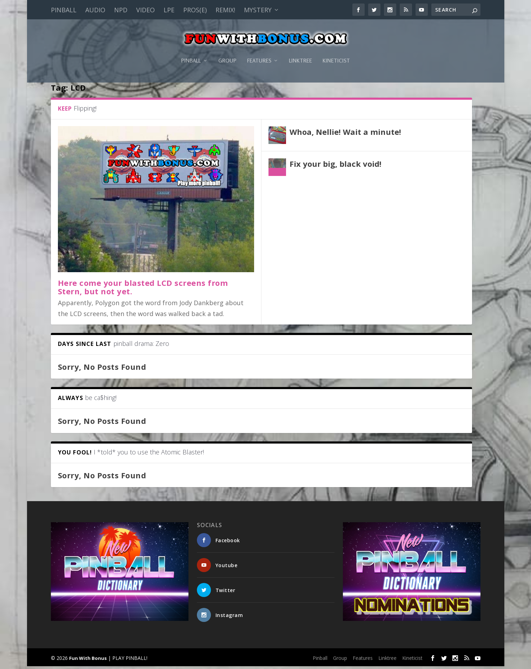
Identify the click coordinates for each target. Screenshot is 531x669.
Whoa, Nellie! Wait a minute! (345, 134)
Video (145, 10)
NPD (120, 10)
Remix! (225, 10)
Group (227, 50)
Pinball (64, 10)
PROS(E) (195, 10)
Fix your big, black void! (335, 166)
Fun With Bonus (88, 660)
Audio (95, 10)
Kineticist (336, 50)
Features (259, 50)
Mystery (258, 10)
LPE (169, 10)
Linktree (300, 50)
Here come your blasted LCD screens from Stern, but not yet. (143, 289)
